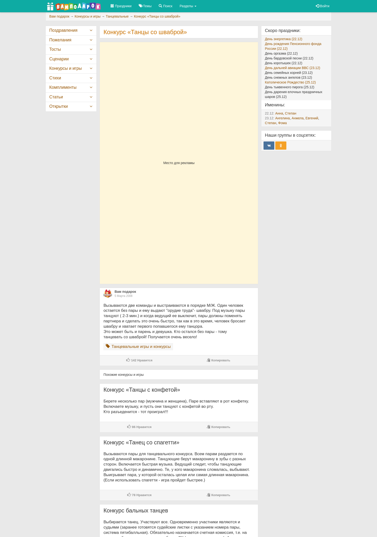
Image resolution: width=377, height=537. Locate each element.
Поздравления (63, 30)
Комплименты (62, 87)
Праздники (121, 6)
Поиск (165, 6)
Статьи (56, 97)
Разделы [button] (188, 6)
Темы (145, 6)
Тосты (55, 49)
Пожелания (60, 40)
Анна (279, 113)
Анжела (298, 118)
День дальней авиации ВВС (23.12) (292, 68)
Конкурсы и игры (65, 68)
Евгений (312, 118)
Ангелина (282, 118)
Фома (282, 123)
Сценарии (59, 59)
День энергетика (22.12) (283, 39)
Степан (290, 113)
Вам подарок (125, 292)
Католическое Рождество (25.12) (290, 82)
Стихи (55, 78)
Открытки (58, 106)
